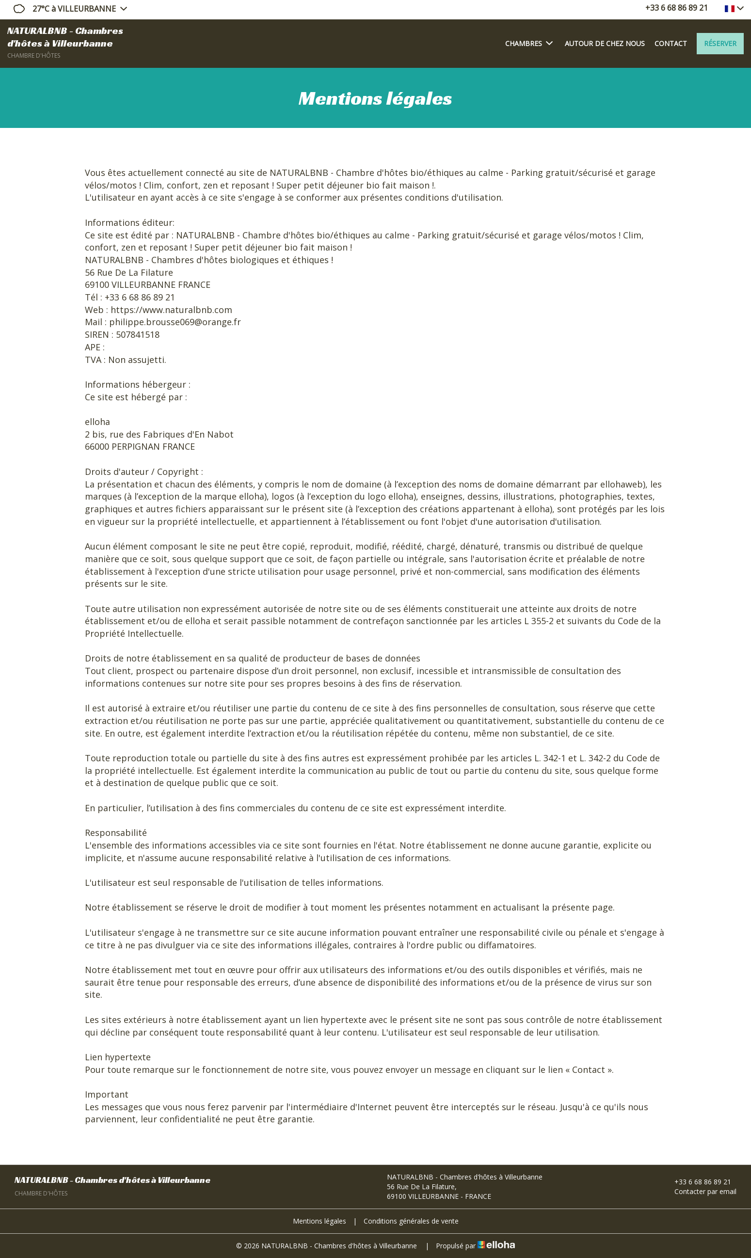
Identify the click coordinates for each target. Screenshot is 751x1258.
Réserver (720, 43)
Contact (671, 43)
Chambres (529, 43)
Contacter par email (699, 1191)
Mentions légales (319, 1221)
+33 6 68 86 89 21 (697, 1181)
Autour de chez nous (605, 43)
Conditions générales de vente (411, 1221)
